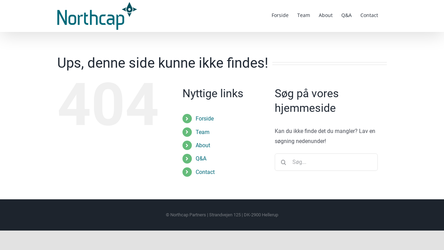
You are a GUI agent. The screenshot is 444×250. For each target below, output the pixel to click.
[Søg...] (326, 162)
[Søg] (283, 162)
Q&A (201, 158)
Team (203, 132)
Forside (205, 118)
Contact (205, 172)
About (203, 145)
